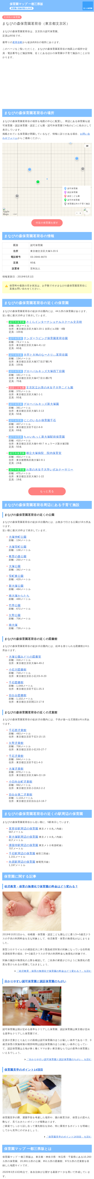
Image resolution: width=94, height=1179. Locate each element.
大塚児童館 (16, 768)
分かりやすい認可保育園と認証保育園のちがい (35, 981)
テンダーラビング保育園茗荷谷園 (46, 338)
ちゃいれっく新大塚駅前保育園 (44, 436)
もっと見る (47, 491)
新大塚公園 (16, 585)
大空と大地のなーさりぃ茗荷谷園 (46, 354)
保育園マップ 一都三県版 (26, 4)
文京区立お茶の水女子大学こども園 (49, 387)
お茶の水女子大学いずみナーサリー (49, 469)
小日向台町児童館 (20, 781)
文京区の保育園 (12, 17)
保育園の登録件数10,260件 (21, 8)
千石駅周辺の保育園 (22, 853)
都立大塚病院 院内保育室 (43, 453)
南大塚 (13, 624)
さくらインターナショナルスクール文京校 (54, 321)
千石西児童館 (17, 730)
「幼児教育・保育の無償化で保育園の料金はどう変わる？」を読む (53, 971)
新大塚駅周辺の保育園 (23, 836)
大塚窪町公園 (17, 546)
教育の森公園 (17, 556)
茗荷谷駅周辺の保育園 (23, 828)
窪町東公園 (16, 576)
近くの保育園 (87, 8)
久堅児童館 (16, 743)
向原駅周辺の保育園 (22, 861)
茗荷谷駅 (18, 42)
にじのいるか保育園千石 (40, 420)
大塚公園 (15, 566)
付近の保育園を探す (47, 222)
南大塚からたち (19, 595)
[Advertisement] (47, 82)
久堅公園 (15, 615)
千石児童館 (16, 755)
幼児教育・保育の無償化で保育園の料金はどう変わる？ (41, 886)
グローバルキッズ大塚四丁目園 (44, 371)
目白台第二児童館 (20, 794)
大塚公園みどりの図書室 (25, 656)
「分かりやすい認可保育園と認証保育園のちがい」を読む (58, 1059)
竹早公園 (15, 605)
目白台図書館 (17, 695)
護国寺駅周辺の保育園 (23, 845)
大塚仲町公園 (17, 536)
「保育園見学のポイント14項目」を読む (68, 1136)
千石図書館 (16, 682)
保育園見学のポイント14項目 (23, 1069)
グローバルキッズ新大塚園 (41, 403)
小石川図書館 (17, 669)
